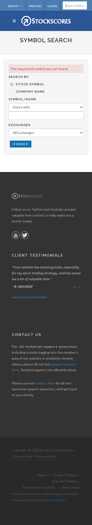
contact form (45, 383)
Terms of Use (22, 456)
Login (52, 6)
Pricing (35, 6)
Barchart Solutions (53, 500)
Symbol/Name (22, 99)
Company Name (30, 91)
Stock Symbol (30, 84)
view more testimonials (29, 297)
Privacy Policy (45, 456)
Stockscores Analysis (39, 487)
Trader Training (65, 475)
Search (20, 144)
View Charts (70, 487)
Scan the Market (64, 481)
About (15, 6)
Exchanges (19, 125)
